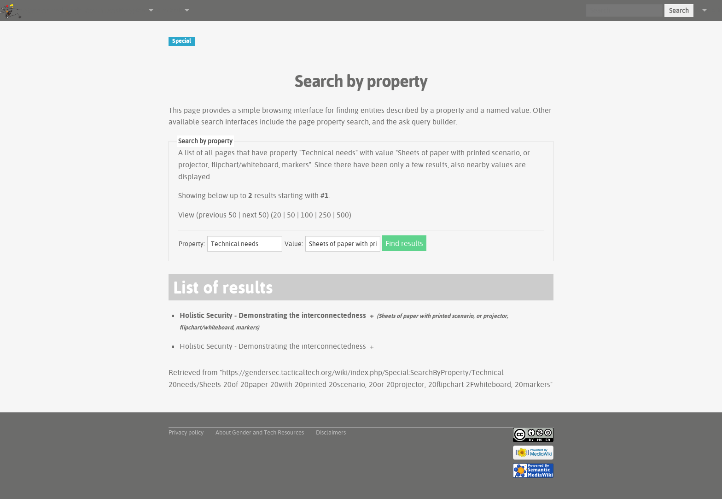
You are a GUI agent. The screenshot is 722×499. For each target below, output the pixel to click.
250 (325, 214)
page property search (333, 121)
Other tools (167, 10)
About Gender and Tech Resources (259, 432)
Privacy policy (186, 432)
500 (343, 214)
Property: (192, 244)
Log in (714, 10)
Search (679, 10)
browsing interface (292, 110)
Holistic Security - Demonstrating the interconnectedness (273, 315)
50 (291, 214)
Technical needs (328, 152)
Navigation (132, 10)
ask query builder (427, 121)
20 (277, 214)
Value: (294, 244)
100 (307, 214)
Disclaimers (331, 432)
